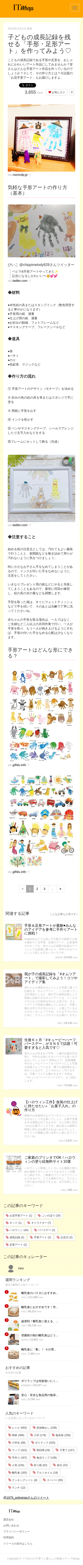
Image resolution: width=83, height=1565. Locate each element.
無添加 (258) (61, 1435)
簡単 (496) (16, 1435)
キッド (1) (13, 1222)
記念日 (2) (64, 1237)
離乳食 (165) (17, 1472)
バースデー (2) (44, 1230)
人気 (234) (16, 1465)
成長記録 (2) (15, 1237)
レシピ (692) (17, 1427)
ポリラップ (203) (43, 1442)
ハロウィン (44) (17, 1230)
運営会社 (8, 1519)
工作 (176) (38, 1435)
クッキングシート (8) (22, 1480)
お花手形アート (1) (19, 1215)
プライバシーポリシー (16, 1531)
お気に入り (56, 92)
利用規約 (8, 1537)
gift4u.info (19, 765)
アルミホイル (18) (45, 1472)
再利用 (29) (41, 1450)
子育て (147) (65, 1450)
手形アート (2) (40, 1237)
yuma (58, 957)
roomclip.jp (20, 174)
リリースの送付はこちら (18, 1543)
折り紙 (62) (38, 1465)
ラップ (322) (17, 1450)
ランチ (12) (16, 1487)
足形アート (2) (16, 1244)
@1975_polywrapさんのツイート (26, 1497)
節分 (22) (60, 1465)
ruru (59, 1023)
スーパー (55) (53, 1480)
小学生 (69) (16, 1442)
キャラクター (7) (39, 1222)
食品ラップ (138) (45, 1457)
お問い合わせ (11, 1525)
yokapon (26, 1385)
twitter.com (20, 280)
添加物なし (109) (45, 1427)
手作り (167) (17, 1457)
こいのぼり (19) (49, 1215)
